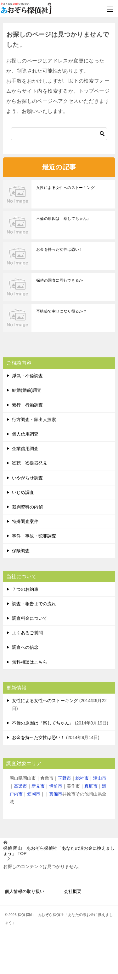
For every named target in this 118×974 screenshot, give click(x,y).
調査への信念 (25, 647)
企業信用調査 (25, 448)
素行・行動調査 (27, 405)
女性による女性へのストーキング (65, 187)
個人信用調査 (25, 434)
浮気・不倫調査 (27, 375)
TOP (59, 851)
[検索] (59, 133)
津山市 (99, 778)
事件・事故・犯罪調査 (34, 535)
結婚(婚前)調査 (26, 390)
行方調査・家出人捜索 (34, 419)
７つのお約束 (25, 589)
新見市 (38, 786)
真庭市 (91, 786)
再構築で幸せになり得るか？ (61, 311)
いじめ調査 (23, 492)
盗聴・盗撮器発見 (29, 463)
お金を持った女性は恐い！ (59, 249)
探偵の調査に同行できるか (59, 280)
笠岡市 (33, 793)
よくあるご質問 (27, 632)
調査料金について (29, 618)
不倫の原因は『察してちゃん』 (63, 218)
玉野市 (64, 778)
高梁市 (20, 786)
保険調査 (21, 550)
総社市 (82, 778)
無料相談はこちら (29, 662)
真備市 (55, 793)
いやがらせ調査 (27, 477)
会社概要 (72, 891)
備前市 (55, 786)
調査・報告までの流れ (34, 603)
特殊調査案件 (25, 521)
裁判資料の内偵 (27, 506)
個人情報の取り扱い (24, 891)
